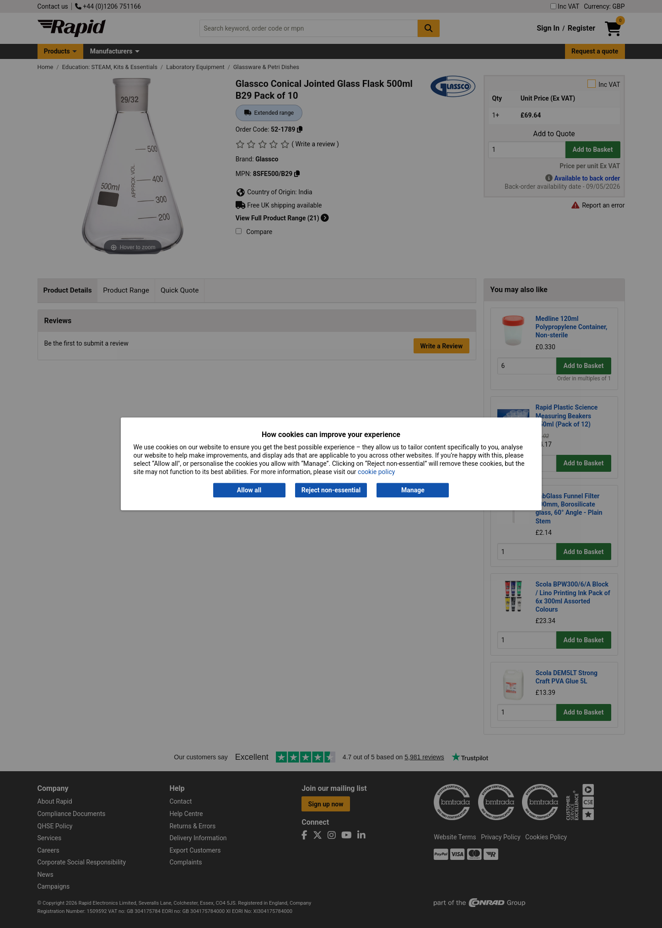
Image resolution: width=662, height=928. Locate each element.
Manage (413, 490)
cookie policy (376, 472)
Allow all (249, 490)
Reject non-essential (331, 490)
